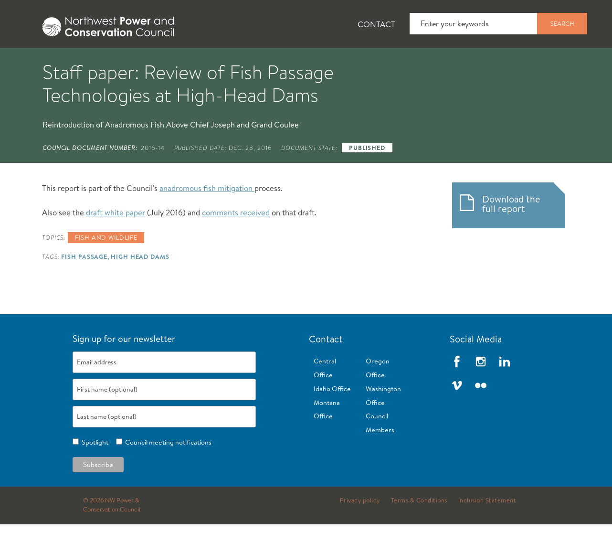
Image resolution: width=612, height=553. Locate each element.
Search (562, 23)
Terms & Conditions (419, 529)
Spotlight (93, 471)
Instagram (481, 390)
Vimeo (457, 414)
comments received (236, 240)
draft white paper (115, 240)
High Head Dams (140, 285)
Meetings (350, 62)
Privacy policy (360, 529)
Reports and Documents (449, 62)
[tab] (29, 62)
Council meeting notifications (166, 471)
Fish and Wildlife (169, 62)
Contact (376, 24)
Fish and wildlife (106, 266)
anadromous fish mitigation (206, 216)
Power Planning (267, 62)
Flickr (481, 414)
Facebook (457, 390)
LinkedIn (504, 390)
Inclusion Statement (487, 529)
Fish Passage (84, 285)
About (36, 62)
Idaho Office (332, 417)
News (92, 62)
